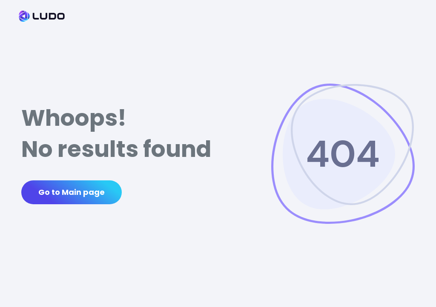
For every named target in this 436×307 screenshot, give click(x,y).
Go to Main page (71, 192)
